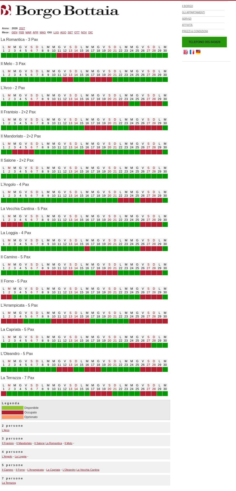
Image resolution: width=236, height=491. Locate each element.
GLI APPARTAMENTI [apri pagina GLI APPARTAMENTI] (193, 12)
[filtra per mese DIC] (90, 32)
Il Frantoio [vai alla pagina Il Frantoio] (8, 443)
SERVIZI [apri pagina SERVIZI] (186, 18)
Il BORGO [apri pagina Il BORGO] (187, 6)
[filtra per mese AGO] (63, 32)
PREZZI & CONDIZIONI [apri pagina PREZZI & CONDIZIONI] (195, 31)
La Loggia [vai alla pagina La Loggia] (20, 456)
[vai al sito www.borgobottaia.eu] (192, 53)
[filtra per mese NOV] (84, 32)
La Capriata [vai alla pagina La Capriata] (53, 469)
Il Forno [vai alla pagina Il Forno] (20, 469)
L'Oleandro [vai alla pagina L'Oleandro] (69, 469)
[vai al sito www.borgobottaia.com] (185, 53)
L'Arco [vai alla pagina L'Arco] (5, 430)
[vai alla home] (61, 18)
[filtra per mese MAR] (28, 32)
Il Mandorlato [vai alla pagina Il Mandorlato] (24, 443)
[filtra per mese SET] (70, 32)
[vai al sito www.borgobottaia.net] (198, 53)
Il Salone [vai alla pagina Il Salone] (39, 443)
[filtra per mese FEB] (21, 32)
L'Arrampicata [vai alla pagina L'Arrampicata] (35, 469)
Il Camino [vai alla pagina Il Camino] (7, 469)
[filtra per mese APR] (35, 32)
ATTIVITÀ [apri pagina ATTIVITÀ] (187, 25)
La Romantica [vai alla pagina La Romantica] (54, 443)
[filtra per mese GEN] (14, 32)
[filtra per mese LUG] (56, 32)
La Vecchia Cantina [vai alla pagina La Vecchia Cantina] (87, 469)
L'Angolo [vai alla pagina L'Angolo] (7, 456)
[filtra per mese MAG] (43, 32)
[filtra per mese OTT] (77, 32)
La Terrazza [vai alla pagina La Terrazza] (9, 482)
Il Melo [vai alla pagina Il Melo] (68, 443)
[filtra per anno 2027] (22, 28)
